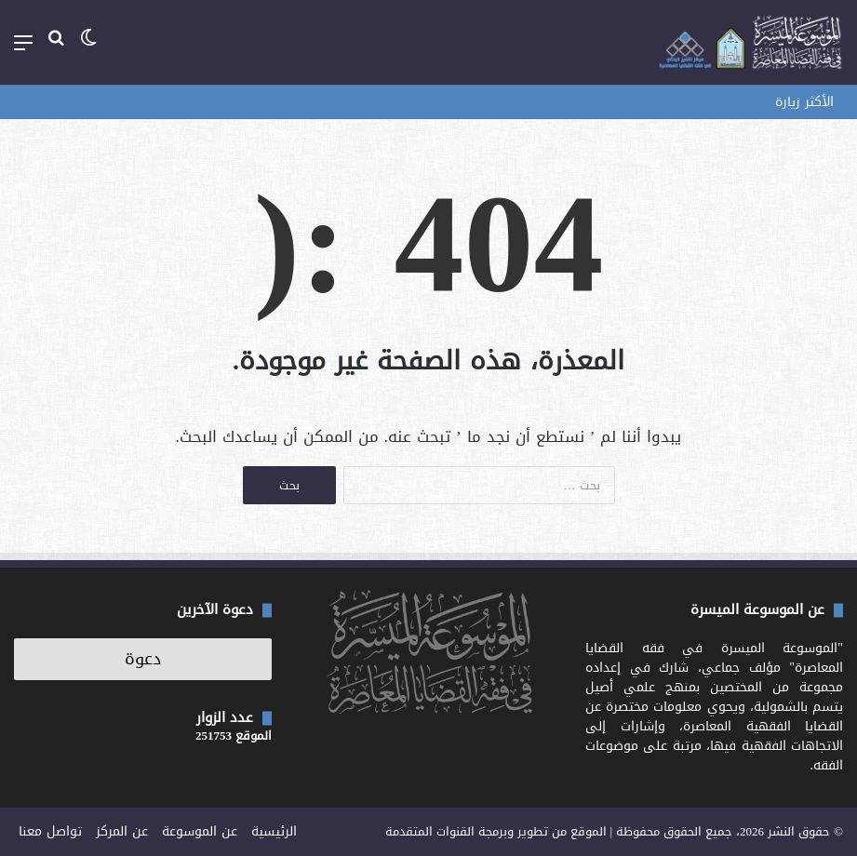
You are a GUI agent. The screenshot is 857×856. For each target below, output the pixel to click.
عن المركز (122, 831)
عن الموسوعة (199, 831)
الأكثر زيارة (804, 101)
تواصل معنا (50, 831)
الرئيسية (274, 831)
